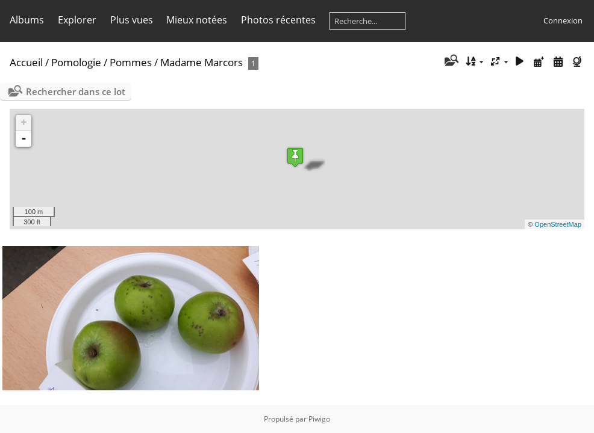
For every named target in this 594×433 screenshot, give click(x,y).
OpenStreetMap (557, 224)
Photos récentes (278, 19)
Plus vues (131, 19)
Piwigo (319, 419)
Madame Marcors (201, 62)
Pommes (131, 62)
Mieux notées (196, 19)
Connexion (563, 20)
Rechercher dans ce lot (75, 91)
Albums (27, 19)
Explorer (77, 19)
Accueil (26, 62)
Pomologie (76, 62)
